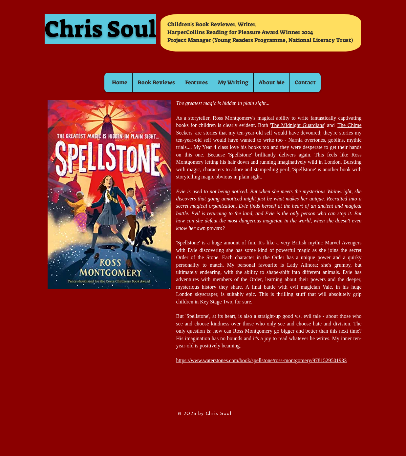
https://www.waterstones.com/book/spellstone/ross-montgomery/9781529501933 (261, 360)
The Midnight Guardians (297, 125)
